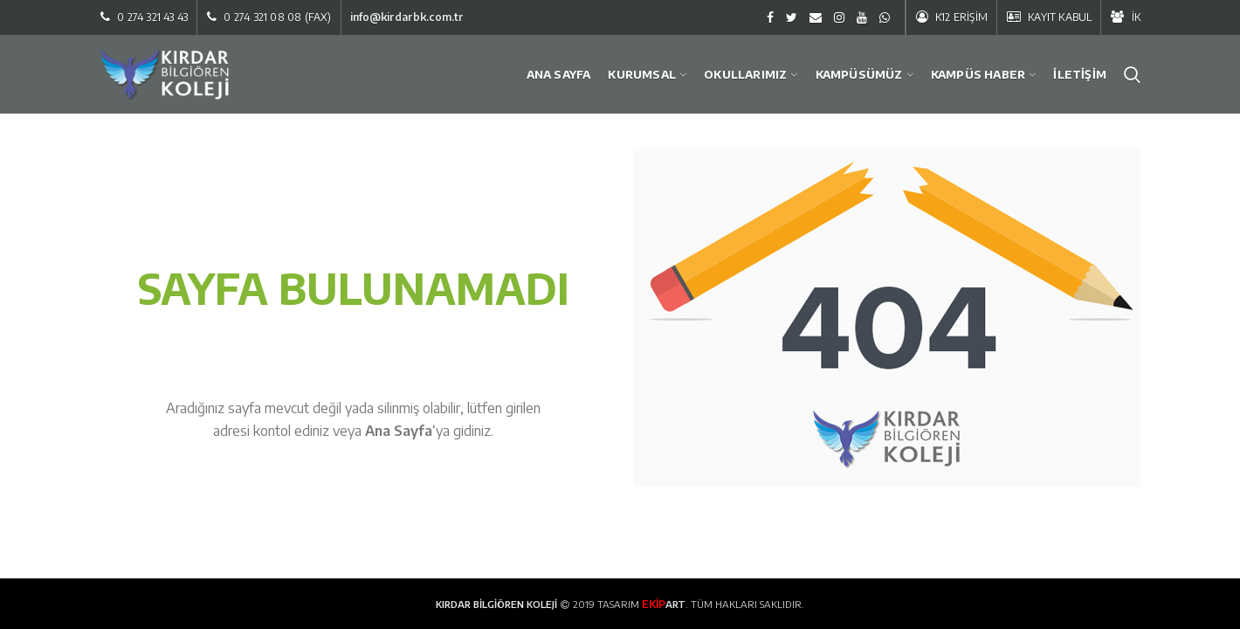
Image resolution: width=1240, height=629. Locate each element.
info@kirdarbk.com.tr (407, 17)
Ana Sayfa (398, 430)
